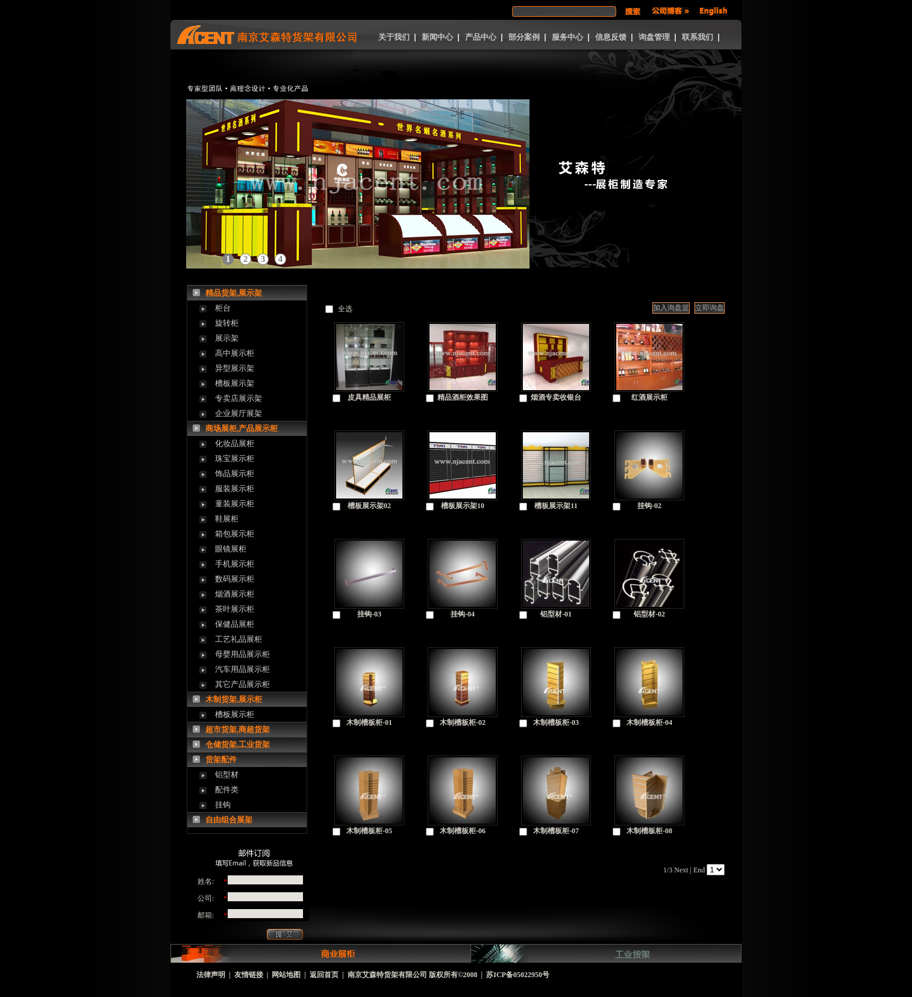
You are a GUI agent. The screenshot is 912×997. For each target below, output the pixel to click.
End (699, 870)
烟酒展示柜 (234, 593)
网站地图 (286, 975)
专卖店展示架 (238, 398)
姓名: (206, 881)
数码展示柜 (234, 578)
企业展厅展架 (238, 413)
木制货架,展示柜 (233, 699)
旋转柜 (227, 323)
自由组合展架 (228, 819)
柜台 (223, 307)
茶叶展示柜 (234, 608)
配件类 (227, 789)
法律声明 (210, 975)
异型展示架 (234, 368)
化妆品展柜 (234, 443)
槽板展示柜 (234, 714)
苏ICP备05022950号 (517, 975)
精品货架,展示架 (233, 292)
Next (681, 870)
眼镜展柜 (230, 548)
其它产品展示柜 (242, 684)
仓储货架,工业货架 (237, 744)
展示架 (227, 338)
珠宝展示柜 (234, 458)
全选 (345, 309)
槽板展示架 (234, 383)
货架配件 (221, 759)
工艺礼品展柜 (238, 639)
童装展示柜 (234, 503)
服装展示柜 (234, 488)
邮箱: (206, 915)
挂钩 (223, 804)
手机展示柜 (234, 563)
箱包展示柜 (234, 533)
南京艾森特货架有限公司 (387, 975)
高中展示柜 (234, 353)
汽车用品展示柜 (242, 669)
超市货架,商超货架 (237, 729)
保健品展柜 (234, 624)
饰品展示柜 (234, 473)
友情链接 (248, 975)
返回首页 (324, 975)
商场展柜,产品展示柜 (241, 428)
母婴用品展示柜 (242, 654)
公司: (206, 898)
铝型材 (227, 774)
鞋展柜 (227, 518)
